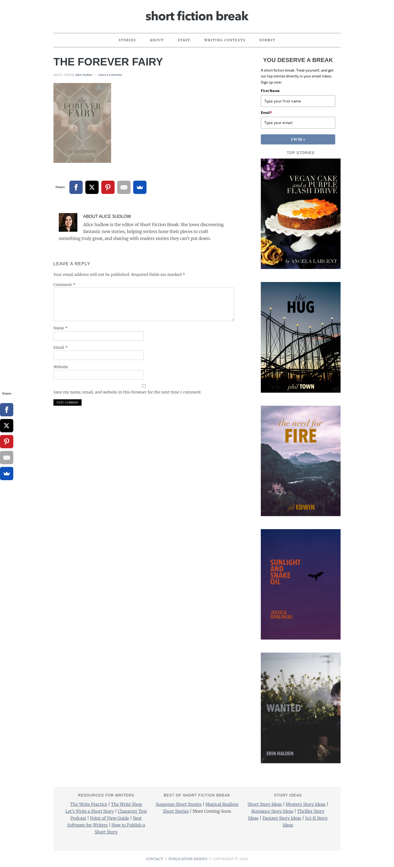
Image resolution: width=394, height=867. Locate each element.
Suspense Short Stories (179, 804)
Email (60, 347)
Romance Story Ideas (273, 811)
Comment (64, 284)
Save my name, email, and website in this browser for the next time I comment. (127, 392)
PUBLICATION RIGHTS (188, 859)
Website (60, 366)
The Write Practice (88, 804)
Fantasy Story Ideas (281, 818)
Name (60, 328)
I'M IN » (298, 139)
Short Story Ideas (265, 804)
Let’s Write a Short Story (89, 811)
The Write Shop (126, 804)
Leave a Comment (110, 75)
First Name (270, 90)
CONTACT (154, 859)
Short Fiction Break (197, 14)
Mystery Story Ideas (305, 804)
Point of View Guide (109, 818)
